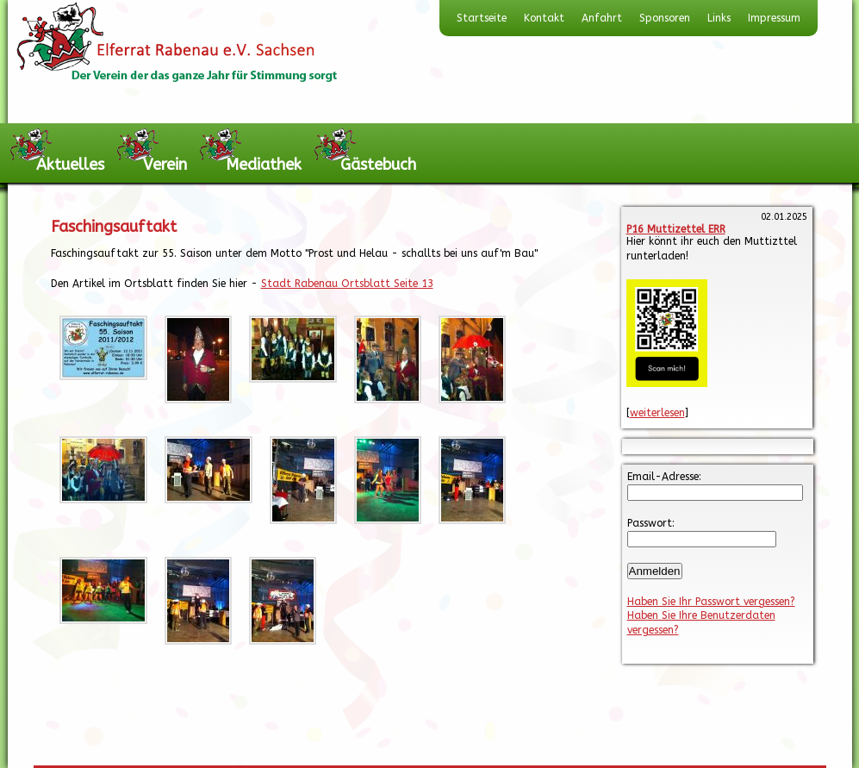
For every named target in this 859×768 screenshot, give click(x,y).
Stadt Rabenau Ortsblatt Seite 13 (347, 284)
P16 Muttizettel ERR (675, 229)
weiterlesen (657, 413)
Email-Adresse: (664, 477)
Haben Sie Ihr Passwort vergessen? (711, 602)
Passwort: (651, 523)
